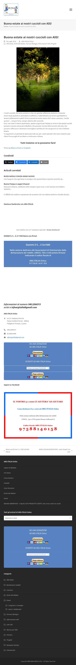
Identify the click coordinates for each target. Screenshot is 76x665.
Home (6, 26)
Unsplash (27, 148)
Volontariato (11, 650)
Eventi (9, 600)
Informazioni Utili (44, 44)
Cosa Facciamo (9, 488)
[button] (70, 10)
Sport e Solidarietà (14, 609)
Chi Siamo (7, 473)
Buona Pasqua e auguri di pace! (17, 184)
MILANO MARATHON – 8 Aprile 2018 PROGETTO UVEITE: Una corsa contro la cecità (32, 503)
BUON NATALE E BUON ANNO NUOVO (19, 176)
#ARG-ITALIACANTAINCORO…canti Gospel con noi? (54, 450)
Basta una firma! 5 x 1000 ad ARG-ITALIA (17, 450)
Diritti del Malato (19, 44)
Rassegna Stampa (13, 645)
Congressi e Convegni (15, 605)
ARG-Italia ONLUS (33, 661)
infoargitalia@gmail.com (15, 337)
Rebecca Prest (16, 148)
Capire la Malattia (10, 468)
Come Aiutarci (8, 478)
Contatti (6, 483)
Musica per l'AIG (12, 630)
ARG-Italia (10, 44)
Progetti (53, 44)
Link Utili (10, 624)
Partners (10, 635)
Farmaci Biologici (32, 44)
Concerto (10, 590)
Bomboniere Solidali (14, 585)
